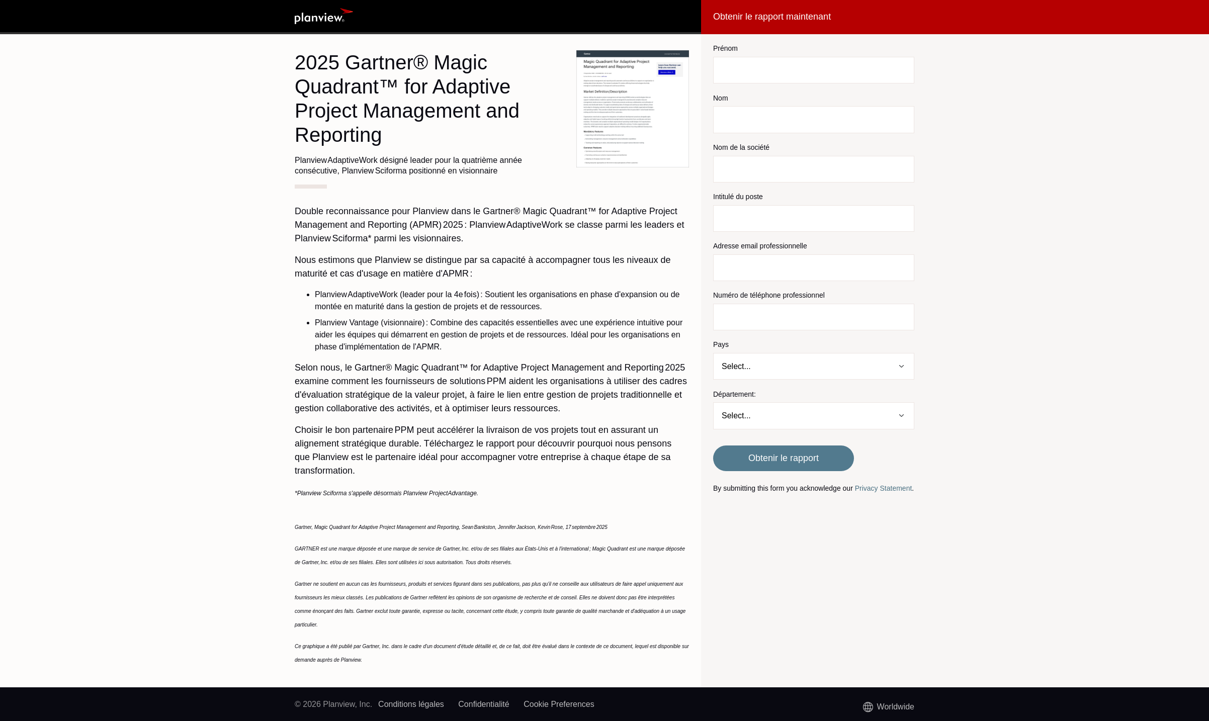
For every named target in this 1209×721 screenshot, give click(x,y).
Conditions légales (411, 704)
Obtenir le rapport (783, 458)
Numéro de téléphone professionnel (769, 295)
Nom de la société (741, 147)
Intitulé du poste (738, 197)
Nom (720, 98)
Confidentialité (483, 704)
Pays (721, 344)
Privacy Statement (883, 488)
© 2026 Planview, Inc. (333, 704)
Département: (734, 394)
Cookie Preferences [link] (559, 704)
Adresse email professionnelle (760, 246)
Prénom (725, 48)
